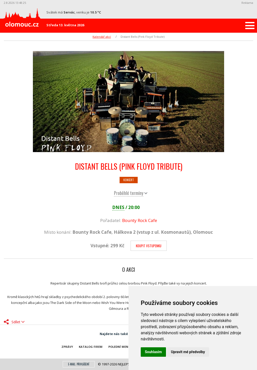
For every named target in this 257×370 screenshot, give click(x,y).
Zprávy (67, 347)
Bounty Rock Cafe (139, 220)
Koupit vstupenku (148, 245)
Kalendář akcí (102, 37)
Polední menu (119, 347)
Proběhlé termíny (128, 193)
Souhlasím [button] (153, 352)
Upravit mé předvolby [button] (188, 352)
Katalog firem (90, 347)
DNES (118, 207)
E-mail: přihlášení (78, 364)
